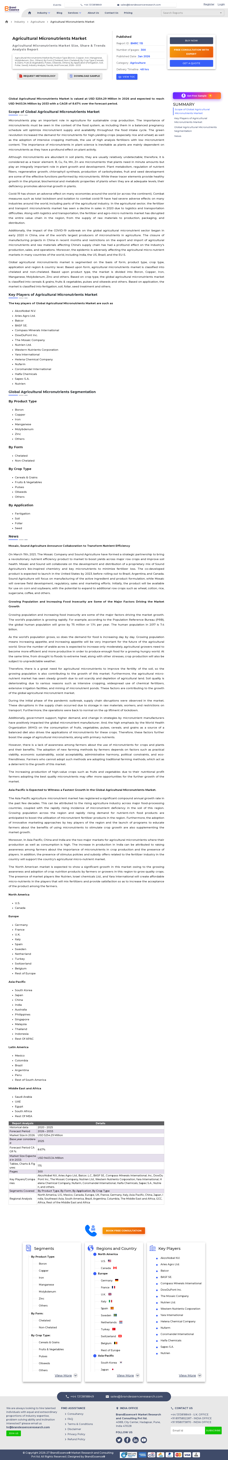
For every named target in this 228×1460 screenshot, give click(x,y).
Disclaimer (74, 1429)
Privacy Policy (76, 1434)
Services (73, 12)
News (177, 136)
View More (66, 1375)
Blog (59, 12)
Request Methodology (37, 76)
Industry (42, 12)
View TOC (126, 77)
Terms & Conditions (80, 1424)
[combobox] (188, 13)
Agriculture (38, 21)
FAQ (70, 1419)
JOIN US (13, 1433)
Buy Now (191, 40)
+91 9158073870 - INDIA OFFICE (191, 1422)
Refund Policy (76, 1439)
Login (221, 4)
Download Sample (85, 76)
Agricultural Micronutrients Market (72, 21)
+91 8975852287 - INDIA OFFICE (191, 1418)
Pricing (128, 12)
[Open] (221, 13)
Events (57, 4)
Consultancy (75, 1413)
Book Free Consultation (124, 1230)
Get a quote (191, 63)
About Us (93, 12)
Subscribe (213, 1430)
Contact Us (111, 12)
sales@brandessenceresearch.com (141, 4)
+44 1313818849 (93, 4)
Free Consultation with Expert (191, 51)
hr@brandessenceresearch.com (28, 1427)
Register (208, 4)
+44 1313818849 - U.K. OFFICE (190, 1414)
